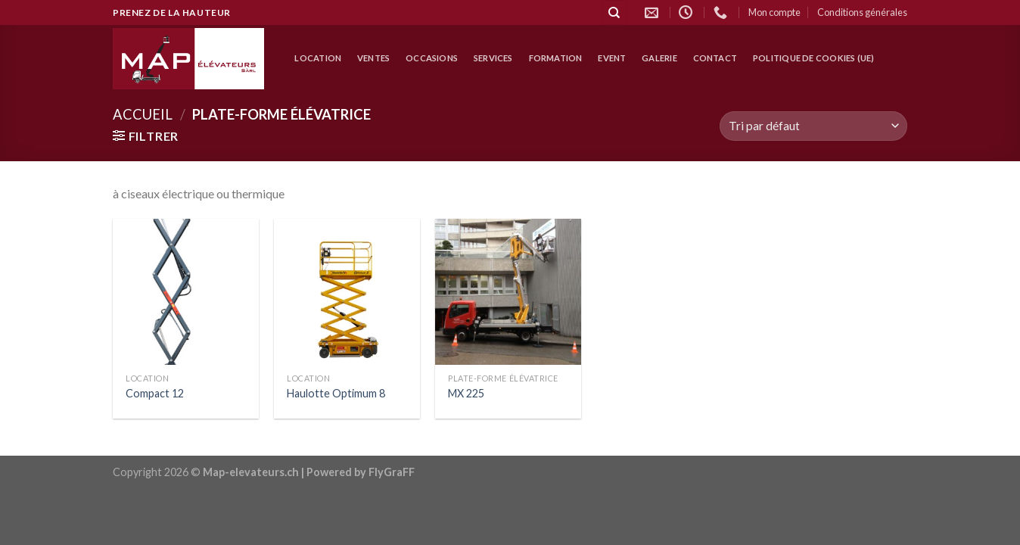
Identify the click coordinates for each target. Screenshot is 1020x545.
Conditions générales (862, 12)
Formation (556, 58)
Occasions (432, 58)
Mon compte (774, 12)
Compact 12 (155, 393)
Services (493, 58)
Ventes (373, 58)
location (317, 58)
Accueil (143, 114)
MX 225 (466, 393)
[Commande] (813, 126)
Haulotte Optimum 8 (336, 393)
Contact (715, 58)
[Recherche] (614, 12)
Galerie (659, 58)
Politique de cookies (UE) (814, 58)
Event (612, 58)
